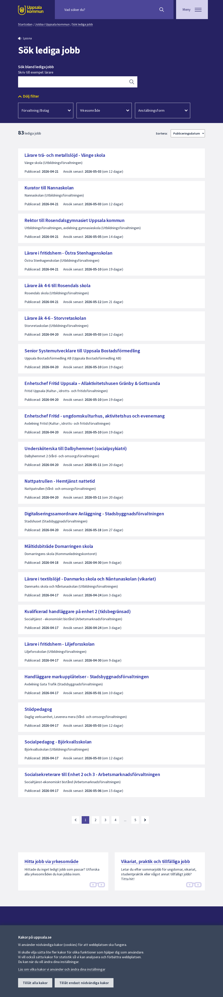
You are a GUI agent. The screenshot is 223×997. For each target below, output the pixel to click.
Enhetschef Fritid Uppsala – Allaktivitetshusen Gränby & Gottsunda (92, 383)
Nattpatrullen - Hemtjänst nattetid (59, 481)
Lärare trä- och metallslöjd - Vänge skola (64, 155)
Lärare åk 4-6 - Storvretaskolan (55, 318)
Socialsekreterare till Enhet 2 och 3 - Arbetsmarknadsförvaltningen (92, 774)
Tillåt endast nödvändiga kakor (84, 983)
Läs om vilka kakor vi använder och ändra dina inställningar (61, 969)
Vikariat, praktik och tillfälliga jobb (155, 861)
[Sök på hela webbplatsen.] (90, 9)
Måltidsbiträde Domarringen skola (58, 546)
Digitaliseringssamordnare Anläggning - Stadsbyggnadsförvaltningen (94, 514)
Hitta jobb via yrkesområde (51, 861)
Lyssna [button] (27, 38)
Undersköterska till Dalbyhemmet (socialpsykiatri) (75, 448)
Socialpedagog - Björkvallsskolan (58, 742)
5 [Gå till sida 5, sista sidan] (135, 820)
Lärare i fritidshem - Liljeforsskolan (59, 644)
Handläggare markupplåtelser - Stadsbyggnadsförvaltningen (86, 676)
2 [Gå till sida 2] (95, 820)
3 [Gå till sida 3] (105, 820)
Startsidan (25, 24)
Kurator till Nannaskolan (49, 188)
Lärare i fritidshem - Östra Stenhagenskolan (68, 253)
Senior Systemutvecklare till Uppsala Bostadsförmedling (82, 351)
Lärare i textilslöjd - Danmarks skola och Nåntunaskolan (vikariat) (90, 579)
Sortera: (162, 133)
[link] (75, 820)
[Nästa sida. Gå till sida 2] (145, 820)
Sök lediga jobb (82, 24)
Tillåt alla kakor (35, 983)
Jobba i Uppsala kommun (52, 24)
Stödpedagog (38, 709)
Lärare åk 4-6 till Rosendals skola (57, 285)
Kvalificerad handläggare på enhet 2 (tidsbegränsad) (77, 611)
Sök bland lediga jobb (36, 66)
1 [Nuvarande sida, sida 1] (85, 820)
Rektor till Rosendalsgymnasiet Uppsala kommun (74, 220)
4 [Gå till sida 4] (115, 820)
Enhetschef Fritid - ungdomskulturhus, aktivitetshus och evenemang (94, 416)
